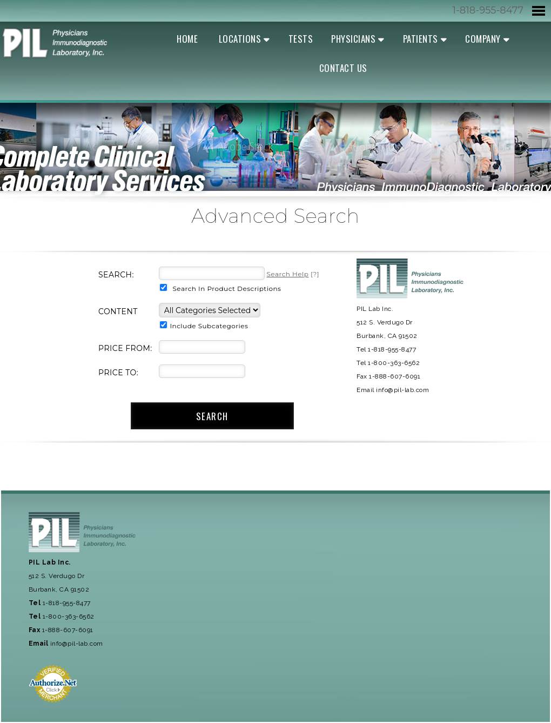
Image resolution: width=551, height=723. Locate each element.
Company (483, 38)
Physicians (353, 38)
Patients (420, 38)
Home (187, 38)
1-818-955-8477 (487, 10)
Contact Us (343, 68)
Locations (240, 38)
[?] (292, 274)
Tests (300, 38)
